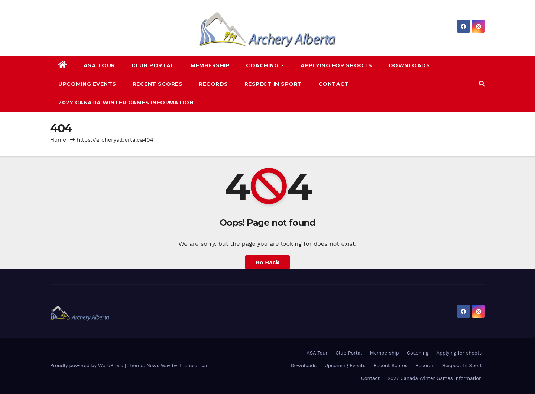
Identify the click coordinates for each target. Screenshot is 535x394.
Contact (333, 84)
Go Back (268, 262)
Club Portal (153, 65)
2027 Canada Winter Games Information (126, 102)
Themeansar (193, 365)
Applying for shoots (336, 65)
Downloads (409, 65)
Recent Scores (158, 84)
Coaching (265, 65)
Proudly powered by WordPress (87, 365)
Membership (210, 65)
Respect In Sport (273, 84)
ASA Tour (99, 65)
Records (213, 84)
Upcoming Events (87, 84)
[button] (482, 83)
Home (58, 139)
